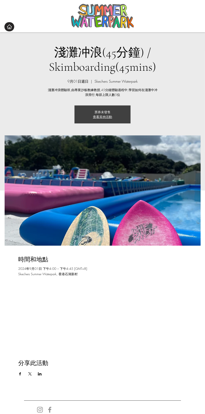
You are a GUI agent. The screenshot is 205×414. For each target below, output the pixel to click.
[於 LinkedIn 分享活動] (40, 373)
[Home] (9, 26)
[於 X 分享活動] (30, 373)
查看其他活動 (102, 117)
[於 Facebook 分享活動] (20, 373)
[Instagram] (40, 410)
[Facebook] (50, 410)
